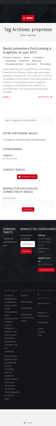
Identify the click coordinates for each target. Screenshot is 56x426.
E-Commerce (38, 57)
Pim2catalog (45, 64)
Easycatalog (11, 61)
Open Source (31, 64)
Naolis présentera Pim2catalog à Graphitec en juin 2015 (27, 50)
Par (12, 57)
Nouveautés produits (14, 64)
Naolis (23, 35)
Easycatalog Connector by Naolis (27, 317)
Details (6, 97)
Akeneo (27, 57)
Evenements (24, 61)
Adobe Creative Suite (41, 331)
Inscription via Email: (26, 237)
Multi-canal (36, 61)
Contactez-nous (27, 176)
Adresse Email (9, 198)
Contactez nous (46, 269)
